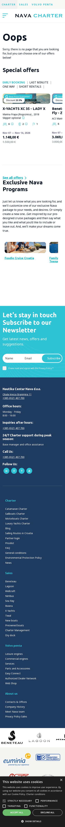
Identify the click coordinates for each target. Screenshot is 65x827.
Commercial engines (16, 688)
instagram (14, 500)
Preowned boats (14, 654)
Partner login (12, 567)
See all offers (13, 177)
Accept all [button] (16, 812)
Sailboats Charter (15, 543)
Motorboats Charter (16, 547)
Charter (9, 4)
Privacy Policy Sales (16, 745)
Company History (15, 736)
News (8, 592)
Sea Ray (9, 630)
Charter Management (17, 659)
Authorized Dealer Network (20, 707)
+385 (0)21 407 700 (13, 427)
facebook (22, 500)
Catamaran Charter (16, 538)
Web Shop (11, 712)
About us (11, 723)
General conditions (15, 582)
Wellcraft (10, 620)
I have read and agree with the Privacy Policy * (28, 397)
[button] (32, 821)
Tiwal (8, 644)
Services (9, 692)
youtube (29, 500)
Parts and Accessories (17, 697)
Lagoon (9, 615)
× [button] (61, 780)
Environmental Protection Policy (23, 587)
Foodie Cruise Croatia (19, 287)
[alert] (32, 801)
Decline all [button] (47, 812)
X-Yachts (10, 640)
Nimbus (9, 625)
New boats (11, 649)
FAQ (7, 577)
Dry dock (10, 664)
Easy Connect (13, 702)
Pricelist (9, 572)
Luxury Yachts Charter (17, 552)
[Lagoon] (39, 766)
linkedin (6, 500)
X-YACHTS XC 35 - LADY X (24, 123)
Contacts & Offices (16, 731)
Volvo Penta (42, 4)
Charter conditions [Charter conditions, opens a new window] (35, 794)
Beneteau (10, 610)
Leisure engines (14, 683)
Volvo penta (13, 675)
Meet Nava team (15, 740)
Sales (23, 4)
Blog (7, 557)
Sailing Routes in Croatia (19, 562)
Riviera (9, 635)
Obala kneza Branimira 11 (17, 423)
